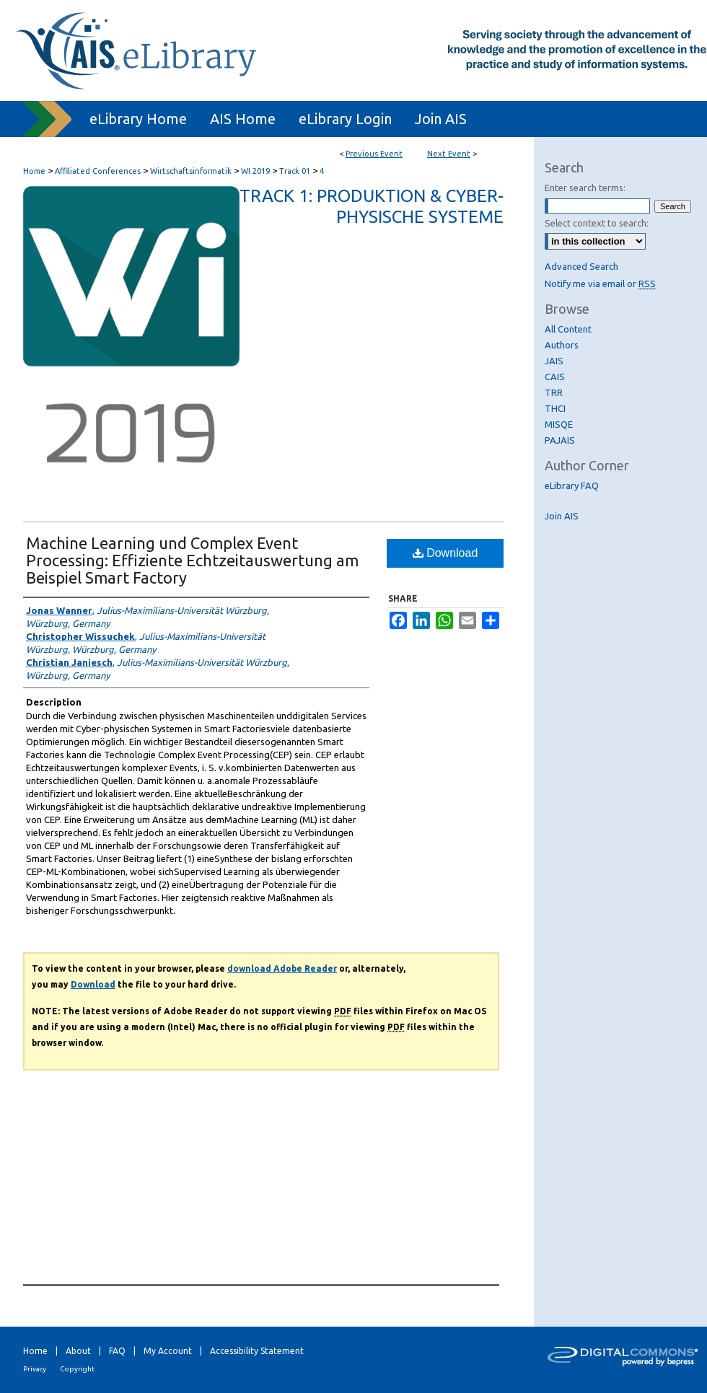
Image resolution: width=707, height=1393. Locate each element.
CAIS (555, 377)
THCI (555, 408)
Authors (562, 345)
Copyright (77, 1369)
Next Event (448, 153)
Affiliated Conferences (99, 171)
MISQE (559, 424)
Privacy (34, 1369)
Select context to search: (597, 223)
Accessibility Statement (257, 1350)
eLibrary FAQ (572, 485)
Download (445, 553)
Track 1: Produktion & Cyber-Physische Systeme (372, 206)
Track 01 (295, 171)
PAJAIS (560, 440)
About (78, 1350)
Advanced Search (581, 266)
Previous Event (374, 153)
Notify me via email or (600, 283)
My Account (168, 1350)
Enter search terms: (585, 188)
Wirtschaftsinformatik (192, 171)
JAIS (554, 361)
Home (34, 171)
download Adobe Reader (282, 968)
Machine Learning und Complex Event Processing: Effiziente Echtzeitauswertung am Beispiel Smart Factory (192, 560)
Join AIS (562, 516)
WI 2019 (256, 171)
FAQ (117, 1350)
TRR (554, 392)
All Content (568, 329)
